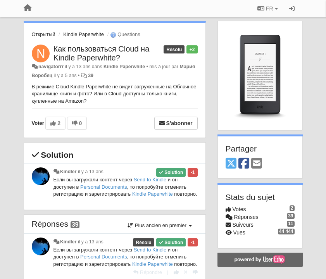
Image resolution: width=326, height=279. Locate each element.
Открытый (43, 34)
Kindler (68, 171)
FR (267, 8)
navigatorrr (51, 66)
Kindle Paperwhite (83, 34)
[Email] (256, 163)
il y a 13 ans (90, 171)
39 (90, 75)
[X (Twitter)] (231, 163)
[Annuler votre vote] (186, 272)
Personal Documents (103, 187)
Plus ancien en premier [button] (159, 225)
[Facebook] (243, 163)
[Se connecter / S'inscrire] (292, 8)
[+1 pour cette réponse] (176, 272)
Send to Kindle (150, 180)
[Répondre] (147, 272)
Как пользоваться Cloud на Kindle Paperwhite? (101, 53)
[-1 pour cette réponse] (195, 272)
